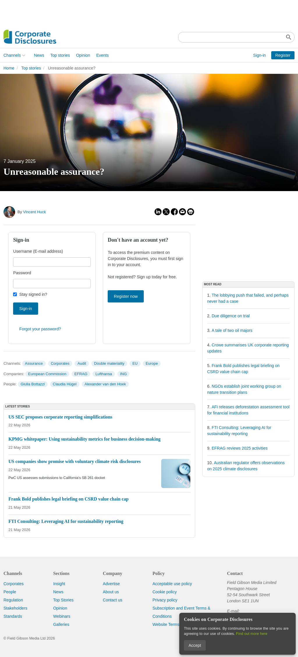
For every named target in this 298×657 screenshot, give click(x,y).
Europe (152, 363)
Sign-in (259, 55)
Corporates (60, 363)
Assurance (33, 363)
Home (8, 68)
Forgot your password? (40, 329)
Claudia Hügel (65, 384)
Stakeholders (15, 608)
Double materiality (109, 363)
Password (22, 273)
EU (135, 363)
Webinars (61, 616)
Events (102, 55)
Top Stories (63, 600)
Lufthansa (103, 374)
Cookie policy (164, 592)
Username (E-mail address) (38, 251)
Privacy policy (165, 600)
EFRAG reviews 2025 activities (239, 448)
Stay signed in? (33, 294)
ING (123, 374)
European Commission (47, 374)
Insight (59, 583)
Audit (81, 363)
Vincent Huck (34, 212)
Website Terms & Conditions (177, 624)
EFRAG (81, 374)
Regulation (13, 600)
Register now (126, 296)
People (9, 592)
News (39, 55)
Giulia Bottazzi (33, 384)
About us (111, 592)
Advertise (111, 583)
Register (282, 55)
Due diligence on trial (231, 316)
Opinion (83, 55)
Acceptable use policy (172, 583)
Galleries (61, 624)
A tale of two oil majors (232, 330)
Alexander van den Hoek (105, 384)
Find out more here (251, 634)
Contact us (112, 600)
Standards (12, 616)
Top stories (60, 55)
